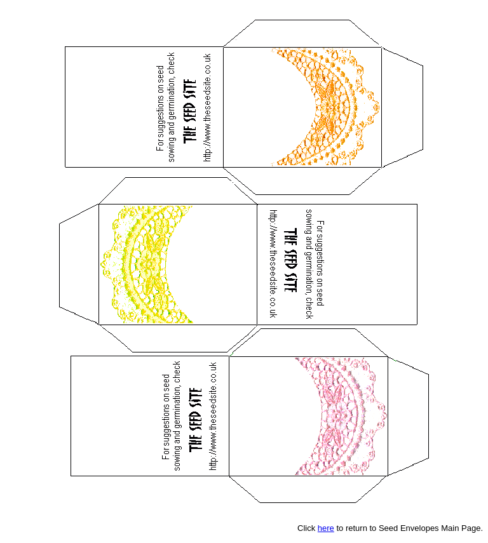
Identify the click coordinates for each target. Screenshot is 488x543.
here (326, 528)
